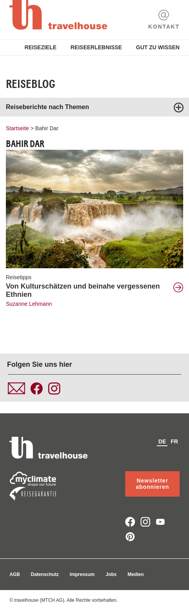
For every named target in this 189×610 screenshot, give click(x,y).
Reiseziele (41, 47)
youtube (161, 522)
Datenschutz (45, 574)
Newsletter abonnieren (152, 483)
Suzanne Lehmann (29, 304)
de (162, 441)
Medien (136, 574)
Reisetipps (18, 277)
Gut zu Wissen (158, 47)
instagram (145, 522)
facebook (130, 522)
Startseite (17, 128)
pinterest (130, 537)
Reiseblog (30, 84)
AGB (14, 574)
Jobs (111, 574)
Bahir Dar (46, 128)
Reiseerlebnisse (96, 47)
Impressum (82, 574)
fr (174, 441)
